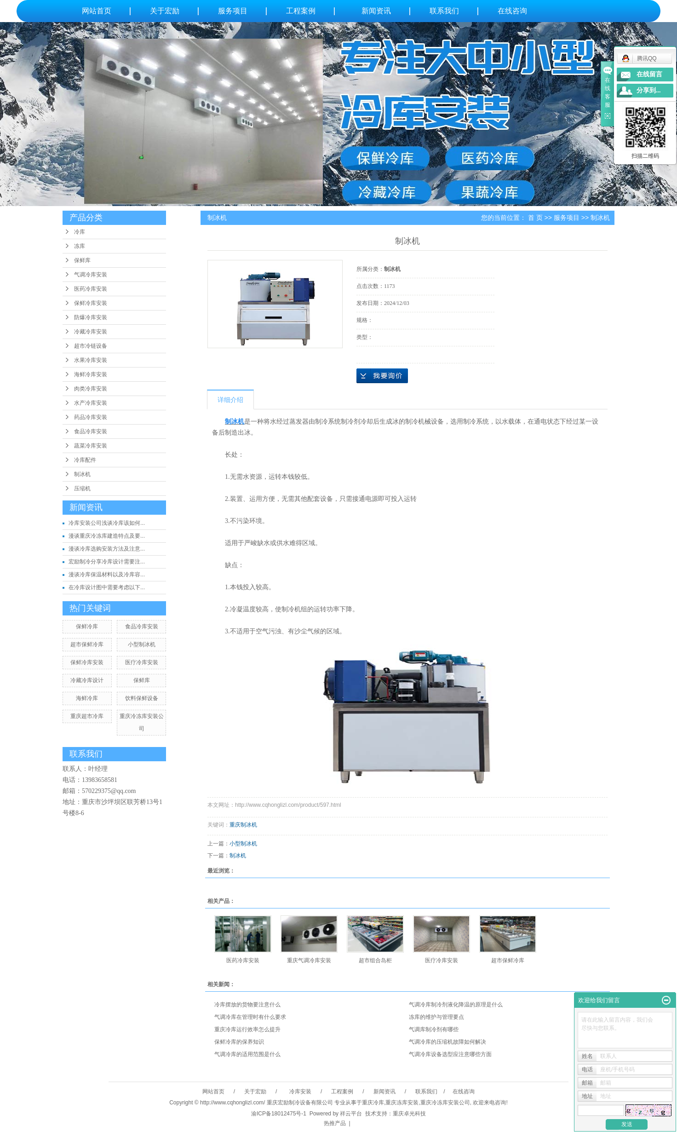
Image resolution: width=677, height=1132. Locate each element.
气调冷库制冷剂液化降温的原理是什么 (456, 1004)
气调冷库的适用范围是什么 (247, 1054)
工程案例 (301, 11)
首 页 (535, 217)
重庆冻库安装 (402, 1102)
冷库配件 (85, 460)
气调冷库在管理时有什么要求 (250, 1017)
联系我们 (444, 11)
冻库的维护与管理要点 (436, 1017)
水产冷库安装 (90, 403)
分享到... (649, 90)
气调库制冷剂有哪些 (434, 1029)
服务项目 (232, 11)
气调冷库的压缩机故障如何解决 (447, 1042)
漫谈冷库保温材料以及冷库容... (107, 574)
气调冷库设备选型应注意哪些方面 (450, 1054)
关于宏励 (164, 11)
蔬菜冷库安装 (90, 445)
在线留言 (649, 74)
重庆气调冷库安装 (309, 960)
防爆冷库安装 (90, 317)
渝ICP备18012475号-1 (278, 1113)
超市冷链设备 (90, 346)
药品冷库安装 (90, 417)
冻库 (79, 246)
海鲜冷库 (87, 698)
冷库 (79, 232)
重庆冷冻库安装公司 (445, 1102)
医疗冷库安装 (141, 662)
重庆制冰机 (243, 825)
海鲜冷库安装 (90, 374)
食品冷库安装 (90, 431)
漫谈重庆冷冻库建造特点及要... (107, 536)
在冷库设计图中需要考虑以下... (107, 587)
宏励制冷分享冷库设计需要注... (107, 561)
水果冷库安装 (90, 360)
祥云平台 (351, 1113)
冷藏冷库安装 (90, 331)
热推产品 (335, 1123)
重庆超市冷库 (86, 716)
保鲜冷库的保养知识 (239, 1042)
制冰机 (82, 474)
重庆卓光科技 (409, 1113)
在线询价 (382, 375)
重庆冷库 (373, 1102)
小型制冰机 (141, 644)
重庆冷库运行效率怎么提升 (247, 1029)
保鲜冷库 (87, 626)
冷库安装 (299, 1091)
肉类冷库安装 (90, 388)
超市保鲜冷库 (86, 644)
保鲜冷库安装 (90, 303)
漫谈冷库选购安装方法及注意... (107, 549)
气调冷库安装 (90, 274)
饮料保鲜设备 (141, 698)
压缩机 (82, 488)
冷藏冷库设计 (86, 680)
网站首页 (96, 11)
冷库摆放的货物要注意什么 (247, 1004)
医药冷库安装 (90, 289)
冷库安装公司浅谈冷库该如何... (107, 523)
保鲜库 (82, 260)
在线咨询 (512, 11)
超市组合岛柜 (375, 960)
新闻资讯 (376, 11)
